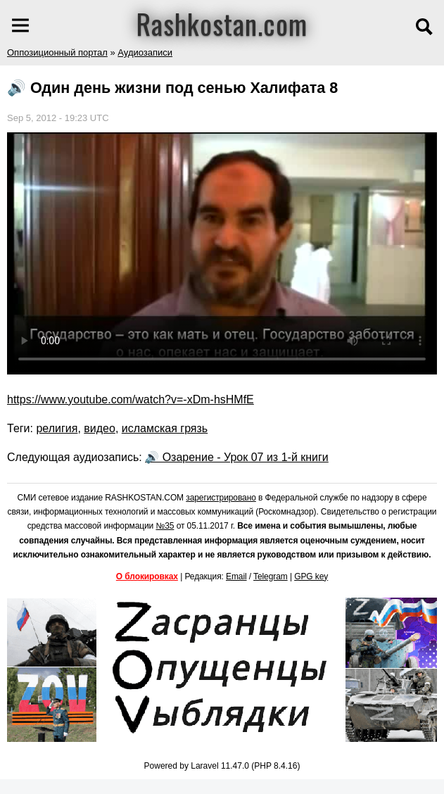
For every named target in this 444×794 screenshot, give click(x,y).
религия (56, 428)
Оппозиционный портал (57, 52)
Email (236, 576)
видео (99, 428)
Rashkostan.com (222, 23)
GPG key (311, 576)
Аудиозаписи (145, 52)
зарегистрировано (221, 498)
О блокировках (147, 576)
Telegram (270, 576)
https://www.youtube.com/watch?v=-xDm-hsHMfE (130, 399)
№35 (165, 526)
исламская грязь (165, 428)
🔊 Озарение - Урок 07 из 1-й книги (237, 457)
